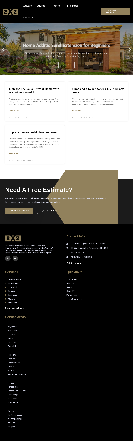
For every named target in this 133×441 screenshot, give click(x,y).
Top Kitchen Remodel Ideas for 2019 (33, 121)
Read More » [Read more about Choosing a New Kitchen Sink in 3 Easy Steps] (77, 99)
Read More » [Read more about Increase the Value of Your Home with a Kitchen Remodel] (14, 99)
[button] (116, 6)
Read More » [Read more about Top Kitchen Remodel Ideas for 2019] (14, 142)
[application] (49, 6)
